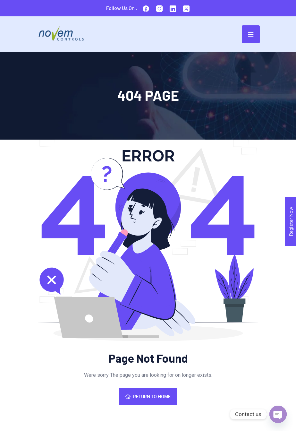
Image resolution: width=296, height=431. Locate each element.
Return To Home (148, 396)
